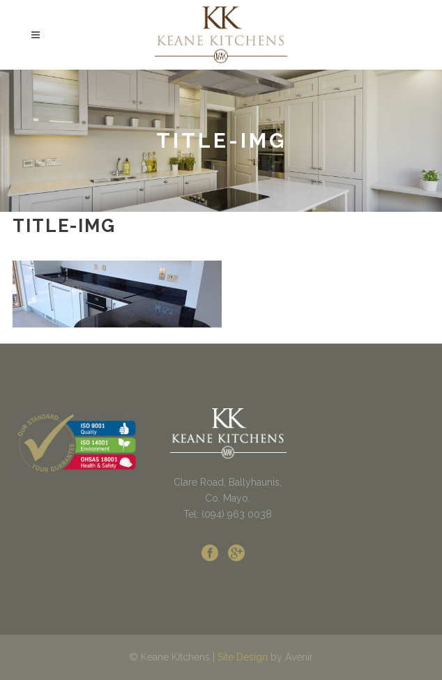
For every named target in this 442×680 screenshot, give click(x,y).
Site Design (243, 657)
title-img (64, 225)
